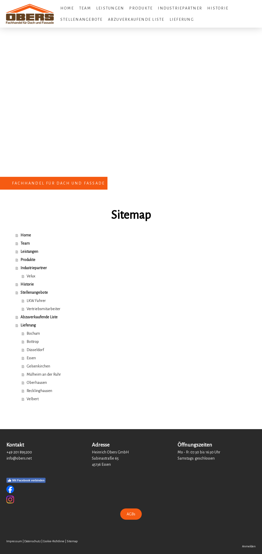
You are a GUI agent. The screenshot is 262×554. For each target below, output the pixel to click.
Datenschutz (32, 541)
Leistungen (110, 8)
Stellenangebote (81, 19)
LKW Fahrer (36, 301)
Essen (31, 358)
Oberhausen (37, 383)
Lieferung (182, 19)
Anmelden (249, 546)
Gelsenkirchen (38, 366)
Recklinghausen (39, 391)
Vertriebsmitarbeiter (43, 309)
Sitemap (72, 541)
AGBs (131, 514)
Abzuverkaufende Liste (136, 19)
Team (85, 8)
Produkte (141, 8)
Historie (217, 8)
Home (67, 8)
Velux (31, 276)
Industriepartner (180, 8)
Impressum (14, 541)
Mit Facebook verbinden (26, 480)
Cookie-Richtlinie (53, 541)
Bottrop (33, 342)
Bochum (33, 333)
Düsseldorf (35, 350)
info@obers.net (19, 458)
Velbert (33, 399)
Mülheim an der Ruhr (44, 374)
